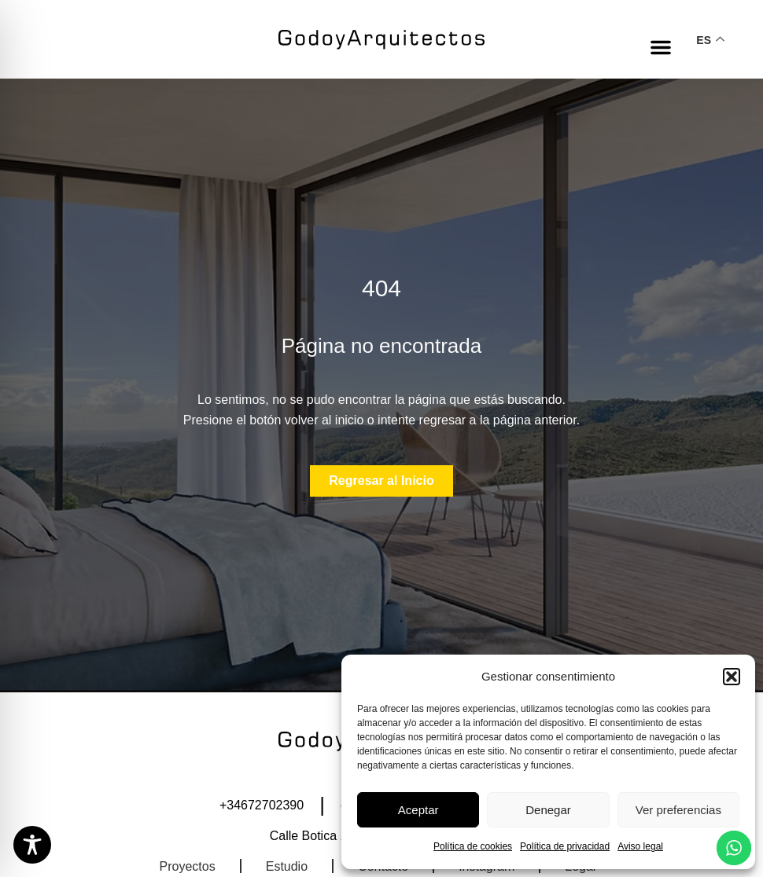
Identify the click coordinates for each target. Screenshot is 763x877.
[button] (731, 676)
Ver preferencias (678, 809)
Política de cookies (472, 846)
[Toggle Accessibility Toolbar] (32, 844)
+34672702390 (261, 805)
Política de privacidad (565, 846)
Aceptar (418, 809)
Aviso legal (640, 846)
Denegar (548, 809)
